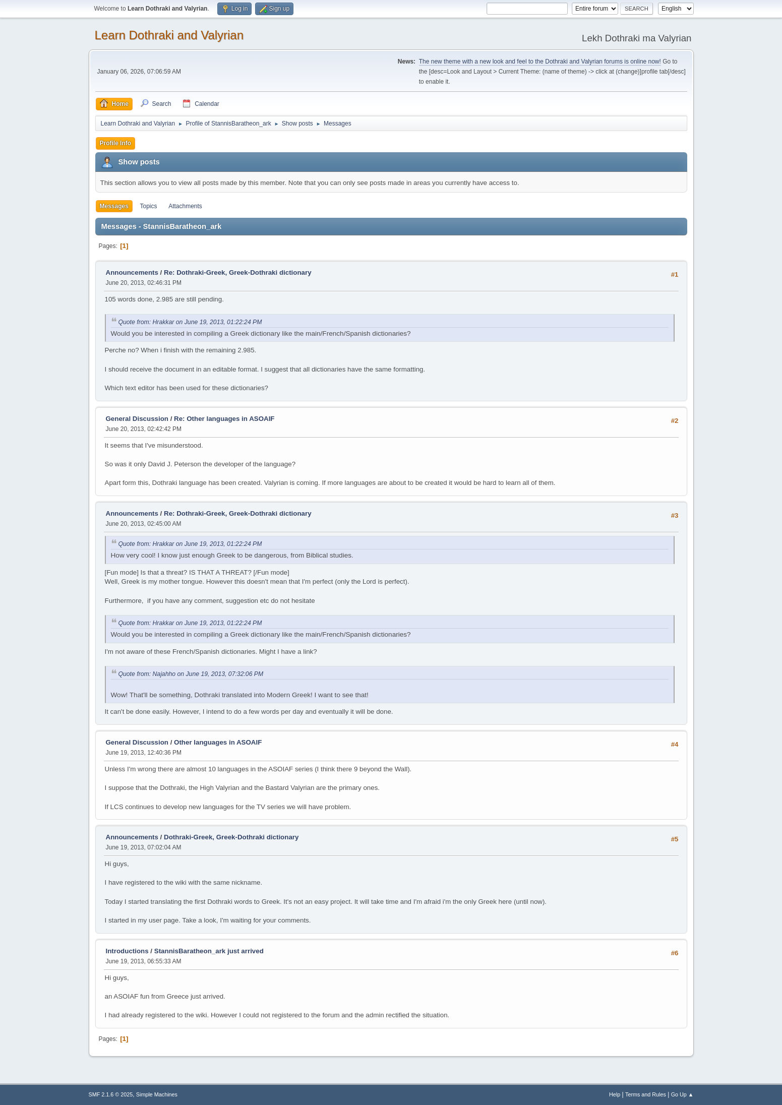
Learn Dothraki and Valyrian (169, 35)
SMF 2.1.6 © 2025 (111, 1094)
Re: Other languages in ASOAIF (224, 418)
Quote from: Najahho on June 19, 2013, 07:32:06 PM (191, 674)
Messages (114, 206)
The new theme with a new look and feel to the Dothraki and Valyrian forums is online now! (540, 61)
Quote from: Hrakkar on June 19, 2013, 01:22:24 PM (190, 322)
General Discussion (137, 418)
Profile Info (116, 143)
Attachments (185, 206)
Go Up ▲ (682, 1094)
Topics (148, 206)
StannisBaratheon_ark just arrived (209, 951)
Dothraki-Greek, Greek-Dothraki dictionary (231, 837)
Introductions (127, 951)
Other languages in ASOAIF (218, 742)
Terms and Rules (645, 1094)
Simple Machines (156, 1094)
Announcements (132, 272)
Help (614, 1094)
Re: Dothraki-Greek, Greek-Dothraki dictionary (238, 272)
